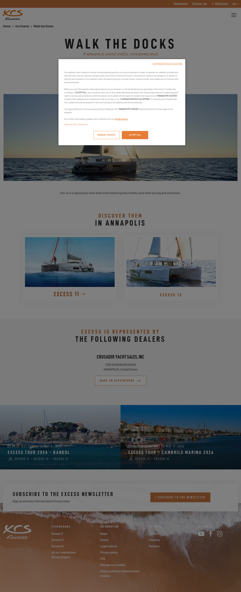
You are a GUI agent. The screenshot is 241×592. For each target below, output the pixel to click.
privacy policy (121, 119)
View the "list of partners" (76, 124)
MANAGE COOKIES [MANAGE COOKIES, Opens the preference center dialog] (106, 135)
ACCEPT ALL (135, 135)
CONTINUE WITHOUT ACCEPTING (167, 64)
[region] (121, 102)
